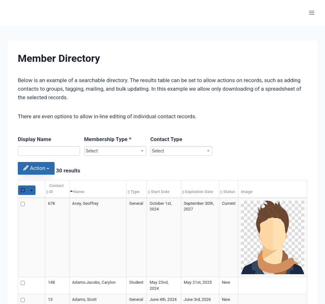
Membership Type (107, 139)
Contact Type (166, 139)
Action (36, 168)
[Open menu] (311, 12)
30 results (68, 170)
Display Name (34, 139)
